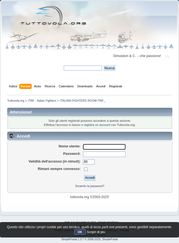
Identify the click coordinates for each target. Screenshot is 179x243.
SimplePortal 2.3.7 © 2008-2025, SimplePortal (89, 239)
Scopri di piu (96, 232)
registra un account (97, 124)
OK (80, 232)
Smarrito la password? (89, 186)
